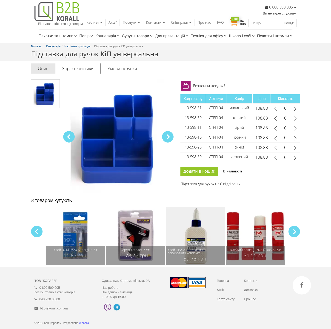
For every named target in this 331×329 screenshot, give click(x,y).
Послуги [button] (131, 22)
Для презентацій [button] (171, 36)
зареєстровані (285, 13)
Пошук (289, 23)
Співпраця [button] (181, 22)
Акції (112, 22)
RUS (243, 24)
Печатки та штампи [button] (58, 36)
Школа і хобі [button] (241, 36)
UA (242, 21)
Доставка (251, 290)
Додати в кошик (199, 171)
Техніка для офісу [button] (208, 36)
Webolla (84, 323)
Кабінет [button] (94, 22)
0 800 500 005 (283, 7)
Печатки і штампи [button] (274, 36)
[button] (168, 137)
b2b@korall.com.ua (54, 308)
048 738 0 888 (49, 299)
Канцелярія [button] (107, 36)
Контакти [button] (155, 22)
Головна (223, 281)
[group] (75, 236)
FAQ (220, 22)
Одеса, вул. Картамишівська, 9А (126, 281)
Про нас (204, 22)
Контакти (250, 281)
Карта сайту (226, 299)
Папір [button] (86, 36)
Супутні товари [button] (137, 36)
